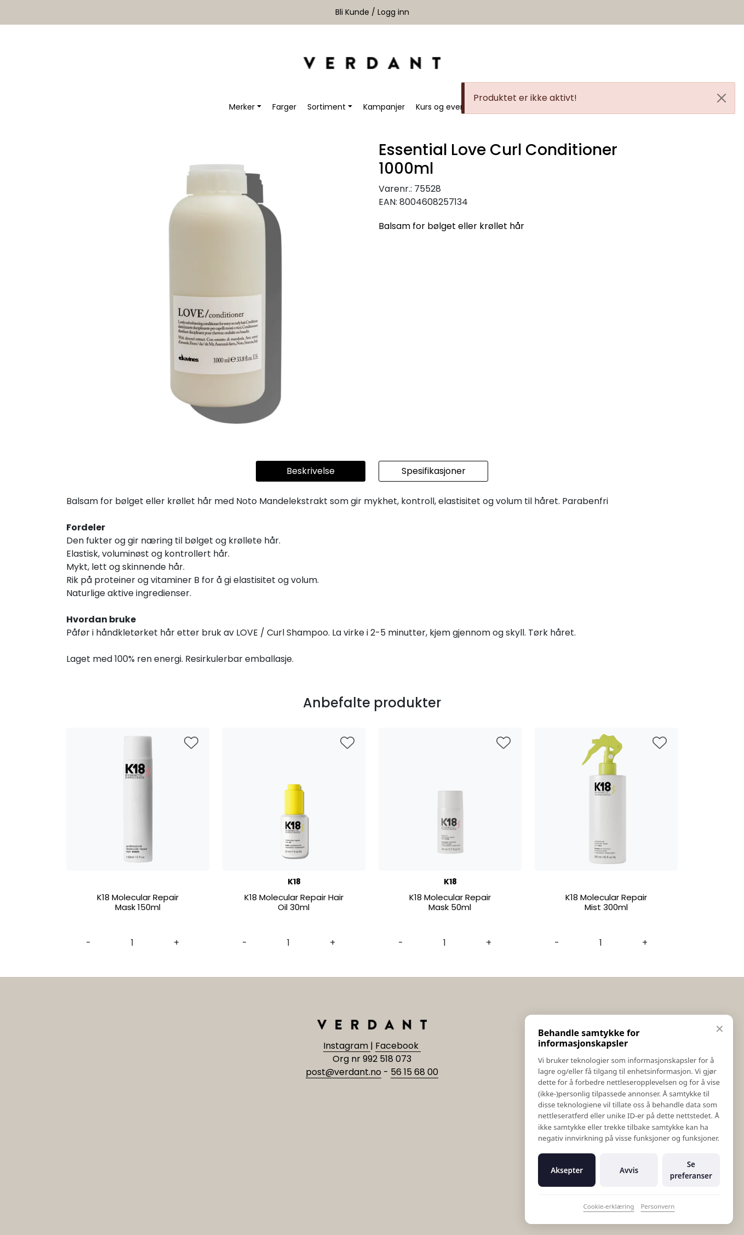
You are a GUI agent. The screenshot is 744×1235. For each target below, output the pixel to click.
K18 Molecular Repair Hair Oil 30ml (294, 903)
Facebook (398, 1045)
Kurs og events (444, 106)
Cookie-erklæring (608, 1206)
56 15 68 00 (414, 1072)
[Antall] (132, 943)
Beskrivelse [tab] (311, 471)
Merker (242, 106)
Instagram (346, 1045)
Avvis (629, 1170)
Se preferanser (691, 1169)
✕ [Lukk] (719, 1028)
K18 (294, 881)
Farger (284, 106)
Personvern (657, 1206)
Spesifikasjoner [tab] (434, 471)
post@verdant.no (343, 1072)
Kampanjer (384, 106)
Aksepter (567, 1170)
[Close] (721, 98)
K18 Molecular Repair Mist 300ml (606, 903)
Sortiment (326, 106)
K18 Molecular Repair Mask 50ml (450, 903)
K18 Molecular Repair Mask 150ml (138, 903)
